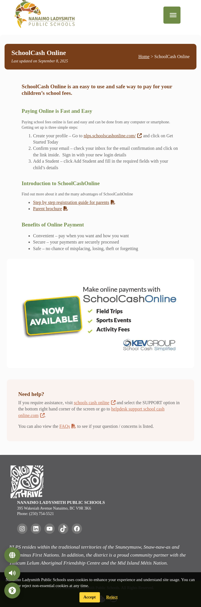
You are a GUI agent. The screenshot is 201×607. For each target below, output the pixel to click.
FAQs (68, 426)
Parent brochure (50, 208)
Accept (89, 597)
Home (143, 56)
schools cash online (95, 402)
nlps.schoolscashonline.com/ (113, 135)
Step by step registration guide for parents (74, 202)
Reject (112, 597)
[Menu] (173, 15)
